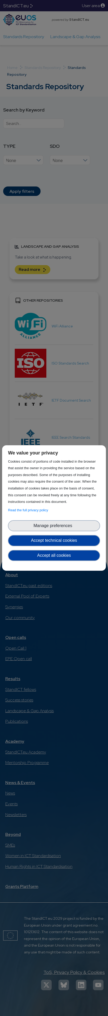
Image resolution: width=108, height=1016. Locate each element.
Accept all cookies (54, 555)
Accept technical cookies (54, 540)
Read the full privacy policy (29, 510)
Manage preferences (54, 525)
